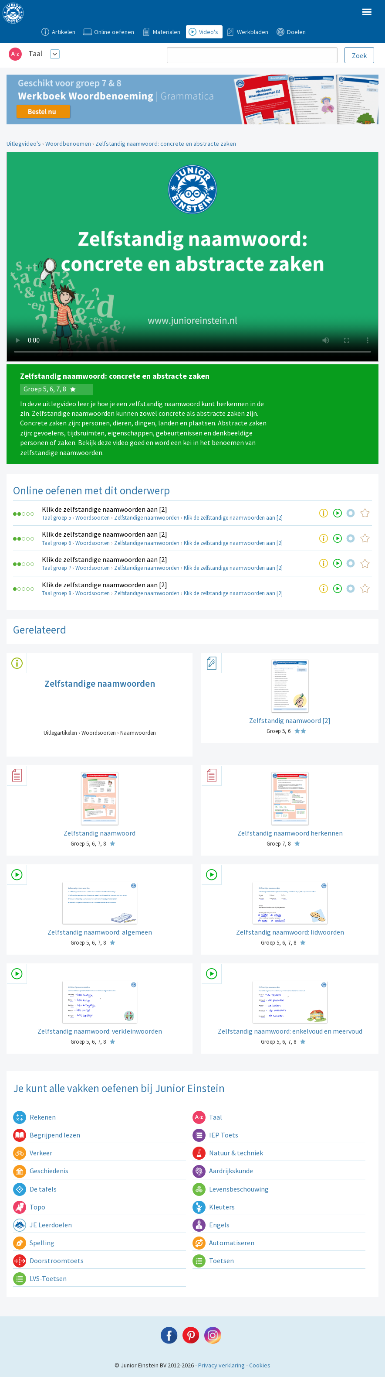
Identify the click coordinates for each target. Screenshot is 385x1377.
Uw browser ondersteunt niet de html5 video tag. (192, 257)
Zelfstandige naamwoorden (146, 517)
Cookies (259, 1365)
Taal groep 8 (56, 593)
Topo (29, 1206)
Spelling (33, 1242)
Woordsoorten (92, 517)
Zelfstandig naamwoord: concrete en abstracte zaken (165, 143)
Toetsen (213, 1260)
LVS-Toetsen (40, 1278)
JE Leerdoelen (42, 1224)
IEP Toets (215, 1134)
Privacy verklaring (221, 1365)
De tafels (35, 1189)
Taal (35, 53)
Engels (211, 1224)
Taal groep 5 (56, 517)
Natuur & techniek (227, 1152)
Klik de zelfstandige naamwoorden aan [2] (104, 509)
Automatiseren (223, 1242)
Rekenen (34, 1117)
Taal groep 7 (56, 568)
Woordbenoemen (68, 143)
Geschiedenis (40, 1170)
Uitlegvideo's (24, 143)
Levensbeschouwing (230, 1189)
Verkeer (32, 1152)
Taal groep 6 (56, 543)
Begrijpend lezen (46, 1134)
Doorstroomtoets (48, 1260)
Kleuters (213, 1206)
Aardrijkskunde (222, 1170)
